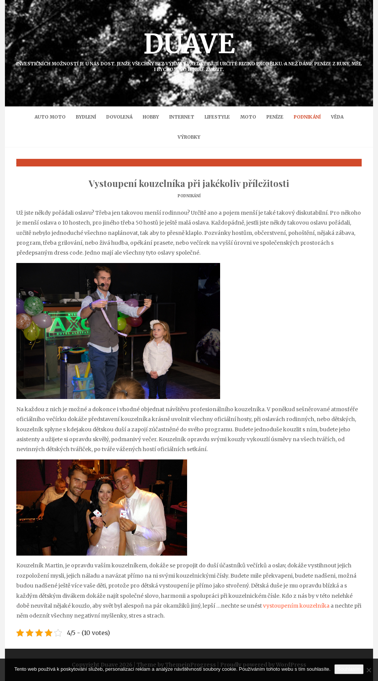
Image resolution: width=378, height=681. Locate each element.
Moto (248, 117)
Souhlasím (349, 669)
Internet (181, 117)
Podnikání (307, 117)
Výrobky (189, 137)
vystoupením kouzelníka (296, 605)
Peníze (275, 117)
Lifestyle (217, 117)
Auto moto (50, 117)
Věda (337, 117)
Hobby (151, 117)
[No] (368, 670)
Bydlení (86, 117)
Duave (189, 49)
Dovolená (119, 117)
